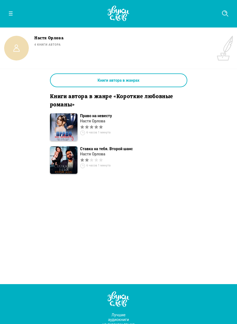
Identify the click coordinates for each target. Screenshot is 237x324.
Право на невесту (96, 116)
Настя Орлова (92, 121)
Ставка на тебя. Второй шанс (106, 149)
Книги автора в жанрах (118, 80)
